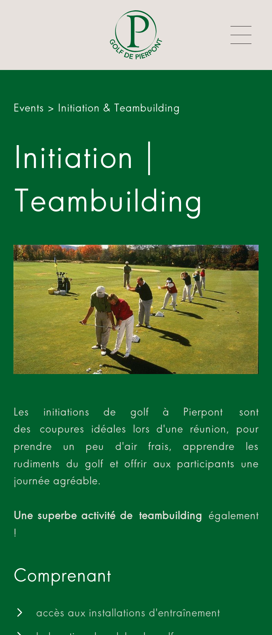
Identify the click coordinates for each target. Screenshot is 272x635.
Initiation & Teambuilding (119, 107)
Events (28, 107)
